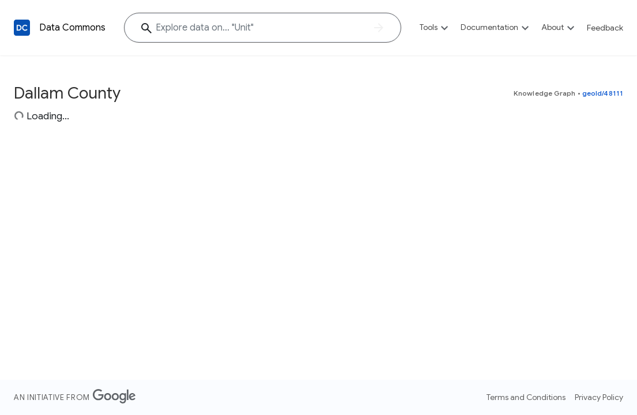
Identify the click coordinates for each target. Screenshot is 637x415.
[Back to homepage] (22, 28)
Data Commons (72, 27)
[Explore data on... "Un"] (263, 28)
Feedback (605, 27)
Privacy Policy (599, 397)
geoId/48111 (602, 93)
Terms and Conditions (526, 397)
